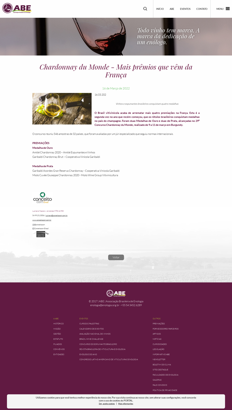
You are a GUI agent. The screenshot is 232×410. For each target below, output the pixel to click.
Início (160, 9)
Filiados (57, 344)
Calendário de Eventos (91, 329)
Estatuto (58, 339)
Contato (201, 9)
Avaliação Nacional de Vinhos (95, 334)
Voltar (116, 257)
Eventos (185, 9)
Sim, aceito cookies (107, 404)
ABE (172, 9)
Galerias (157, 380)
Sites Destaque (160, 370)
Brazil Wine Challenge (91, 339)
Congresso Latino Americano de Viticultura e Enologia (108, 359)
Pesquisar (145, 9)
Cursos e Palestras (89, 324)
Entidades (58, 354)
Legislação (158, 349)
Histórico (58, 324)
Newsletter (159, 359)
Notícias (157, 339)
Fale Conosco (160, 385)
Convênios (59, 349)
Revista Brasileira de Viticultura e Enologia (102, 349)
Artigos (157, 334)
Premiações (159, 324)
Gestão (57, 334)
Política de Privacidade (165, 390)
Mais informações (125, 404)
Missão (57, 329)
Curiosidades (160, 344)
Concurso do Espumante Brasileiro (98, 344)
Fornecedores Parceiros (166, 329)
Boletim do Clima (162, 365)
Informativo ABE (161, 354)
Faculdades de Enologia (165, 375)
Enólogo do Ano (88, 354)
